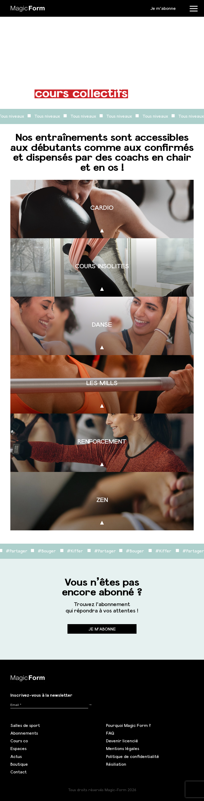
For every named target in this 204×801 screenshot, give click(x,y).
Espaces (18, 748)
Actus (16, 756)
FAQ (110, 733)
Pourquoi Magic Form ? (128, 725)
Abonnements (24, 733)
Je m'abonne (163, 8)
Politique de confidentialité (132, 756)
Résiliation (116, 764)
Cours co (19, 740)
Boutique (19, 764)
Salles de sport (25, 725)
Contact (18, 771)
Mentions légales (122, 748)
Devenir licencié (122, 740)
